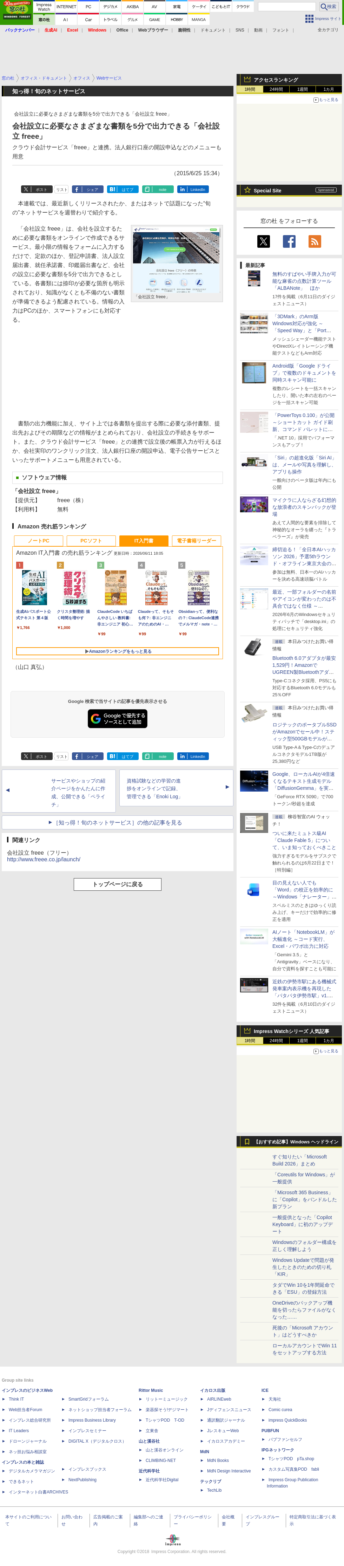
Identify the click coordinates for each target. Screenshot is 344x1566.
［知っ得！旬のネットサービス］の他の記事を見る (117, 823)
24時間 (276, 89)
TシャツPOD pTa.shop (291, 1458)
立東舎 (152, 1430)
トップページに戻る (117, 884)
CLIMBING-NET (161, 1460)
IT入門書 (143, 540)
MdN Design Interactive (229, 1471)
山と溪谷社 (149, 1441)
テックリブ (210, 1481)
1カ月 (329, 89)
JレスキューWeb (223, 1430)
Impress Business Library (92, 1420)
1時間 (250, 89)
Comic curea (280, 1409)
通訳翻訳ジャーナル (226, 1420)
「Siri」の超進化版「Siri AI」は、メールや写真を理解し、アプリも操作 (304, 464)
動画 (258, 30)
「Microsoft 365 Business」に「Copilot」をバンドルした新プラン (304, 1199)
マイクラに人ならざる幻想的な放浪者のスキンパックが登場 (304, 507)
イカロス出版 (212, 1390)
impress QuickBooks (288, 1420)
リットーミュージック (167, 1399)
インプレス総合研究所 (30, 1420)
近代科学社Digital (162, 1479)
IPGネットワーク (278, 1450)
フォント (280, 30)
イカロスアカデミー (226, 1441)
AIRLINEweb (219, 1399)
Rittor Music (151, 1390)
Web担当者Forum (25, 1409)
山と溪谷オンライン (165, 1450)
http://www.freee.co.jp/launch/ (43, 859)
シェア (92, 189)
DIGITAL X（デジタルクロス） (97, 1441)
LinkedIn (198, 189)
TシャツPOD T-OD (165, 1420)
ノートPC (38, 540)
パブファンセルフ (285, 1439)
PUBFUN (270, 1430)
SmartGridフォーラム (88, 1399)
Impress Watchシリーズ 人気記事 (291, 1031)
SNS (240, 30)
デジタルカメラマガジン (32, 1471)
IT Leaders (19, 1430)
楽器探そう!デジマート (167, 1409)
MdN (204, 1451)
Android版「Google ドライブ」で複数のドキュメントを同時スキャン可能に (304, 373)
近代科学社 (149, 1471)
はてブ (127, 189)
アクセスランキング (276, 80)
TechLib (214, 1490)
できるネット (21, 1481)
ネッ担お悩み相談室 (28, 1451)
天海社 (275, 1399)
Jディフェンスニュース (229, 1409)
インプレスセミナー (87, 1430)
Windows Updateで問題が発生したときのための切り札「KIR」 (303, 1267)
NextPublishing (82, 1479)
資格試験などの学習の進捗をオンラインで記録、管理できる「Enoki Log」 (155, 789)
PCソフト (91, 540)
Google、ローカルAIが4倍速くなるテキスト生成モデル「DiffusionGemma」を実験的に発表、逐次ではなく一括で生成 (304, 788)
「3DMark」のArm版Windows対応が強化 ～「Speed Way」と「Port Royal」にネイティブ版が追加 (303, 330)
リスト (62, 189)
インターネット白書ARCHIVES (38, 1492)
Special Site (268, 190)
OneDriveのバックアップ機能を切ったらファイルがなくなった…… (304, 1310)
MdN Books (218, 1460)
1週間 (302, 89)
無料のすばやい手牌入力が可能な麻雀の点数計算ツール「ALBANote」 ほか (304, 281)
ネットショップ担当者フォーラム (100, 1409)
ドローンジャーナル (28, 1441)
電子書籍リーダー (196, 540)
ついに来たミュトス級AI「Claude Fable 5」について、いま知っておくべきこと (304, 840)
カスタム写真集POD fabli (294, 1469)
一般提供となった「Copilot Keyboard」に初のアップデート (302, 1224)
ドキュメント (213, 30)
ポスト (41, 189)
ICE (265, 1390)
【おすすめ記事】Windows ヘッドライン (296, 1142)
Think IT (16, 1399)
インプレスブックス (87, 1469)
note (162, 189)
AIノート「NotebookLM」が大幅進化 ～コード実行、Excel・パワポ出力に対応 (303, 939)
